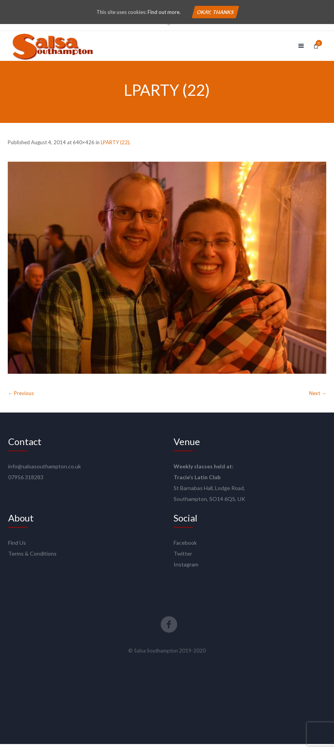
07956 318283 (25, 484)
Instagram (186, 571)
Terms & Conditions (32, 560)
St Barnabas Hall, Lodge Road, (209, 495)
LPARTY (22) (115, 149)
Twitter (183, 560)
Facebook (185, 549)
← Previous (21, 400)
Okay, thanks (215, 12)
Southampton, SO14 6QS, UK (209, 505)
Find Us (17, 549)
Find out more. (164, 12)
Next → (317, 400)
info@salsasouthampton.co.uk (44, 473)
